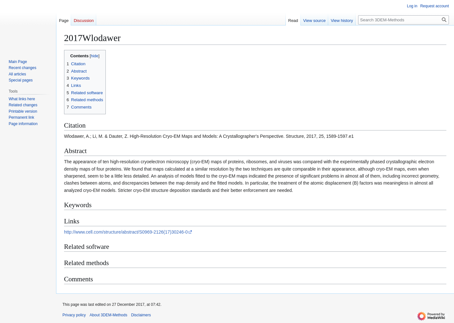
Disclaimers (141, 315)
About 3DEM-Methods (108, 315)
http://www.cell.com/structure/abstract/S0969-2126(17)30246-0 (126, 232)
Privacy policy (74, 315)
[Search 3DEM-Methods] (403, 20)
